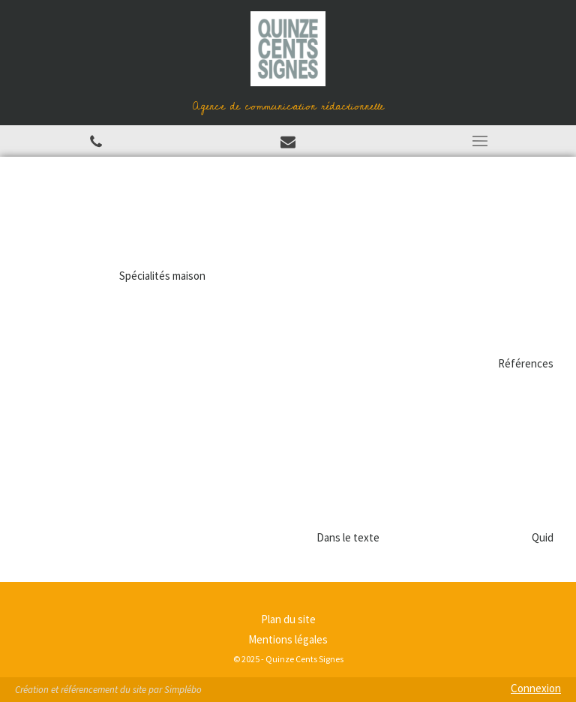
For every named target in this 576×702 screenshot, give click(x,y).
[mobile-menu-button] (480, 141)
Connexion (536, 688)
